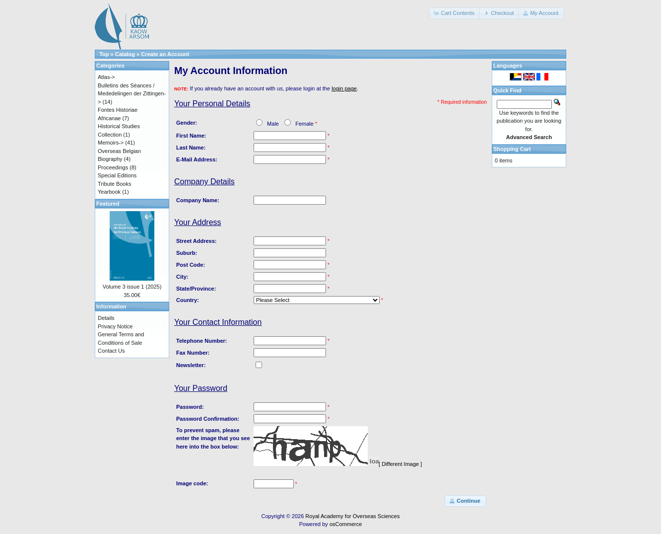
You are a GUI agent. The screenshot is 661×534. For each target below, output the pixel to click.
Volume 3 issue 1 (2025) (132, 287)
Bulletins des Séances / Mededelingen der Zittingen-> (132, 93)
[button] (454, 13)
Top (104, 54)
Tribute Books (114, 184)
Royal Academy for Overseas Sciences (352, 516)
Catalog (125, 54)
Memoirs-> (111, 143)
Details (106, 318)
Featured (107, 204)
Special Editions (117, 175)
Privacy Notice (115, 326)
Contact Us (111, 351)
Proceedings (113, 167)
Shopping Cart (512, 149)
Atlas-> (106, 77)
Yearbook (109, 192)
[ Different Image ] (400, 464)
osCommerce (346, 524)
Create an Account (165, 54)
